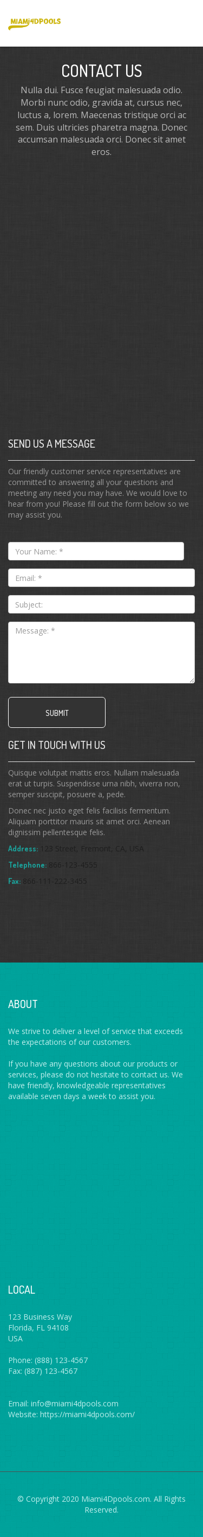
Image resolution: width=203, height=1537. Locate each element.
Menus (180, 21)
